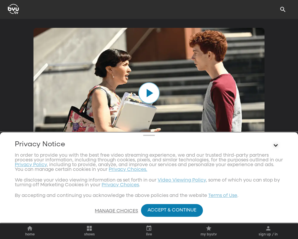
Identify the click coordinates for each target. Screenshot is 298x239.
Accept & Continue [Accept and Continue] (172, 210)
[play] (149, 93)
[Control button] (275, 187)
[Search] (283, 9)
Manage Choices (116, 211)
